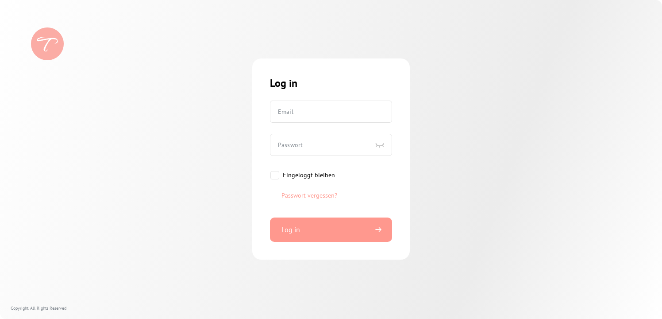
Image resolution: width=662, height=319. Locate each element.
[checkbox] (302, 175)
